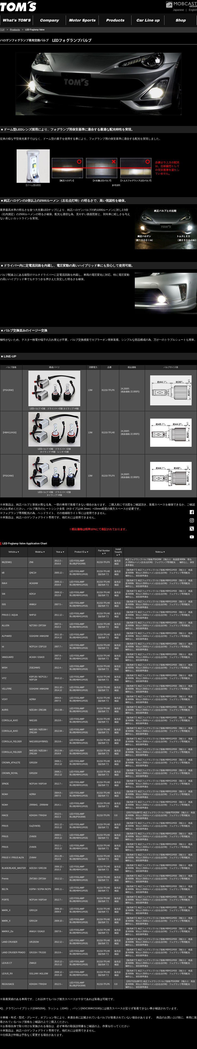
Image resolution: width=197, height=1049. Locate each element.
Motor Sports (82, 20)
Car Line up (147, 20)
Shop (180, 20)
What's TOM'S (16, 20)
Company (49, 20)
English (193, 9)
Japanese (178, 9)
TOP (2, 29)
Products (115, 20)
